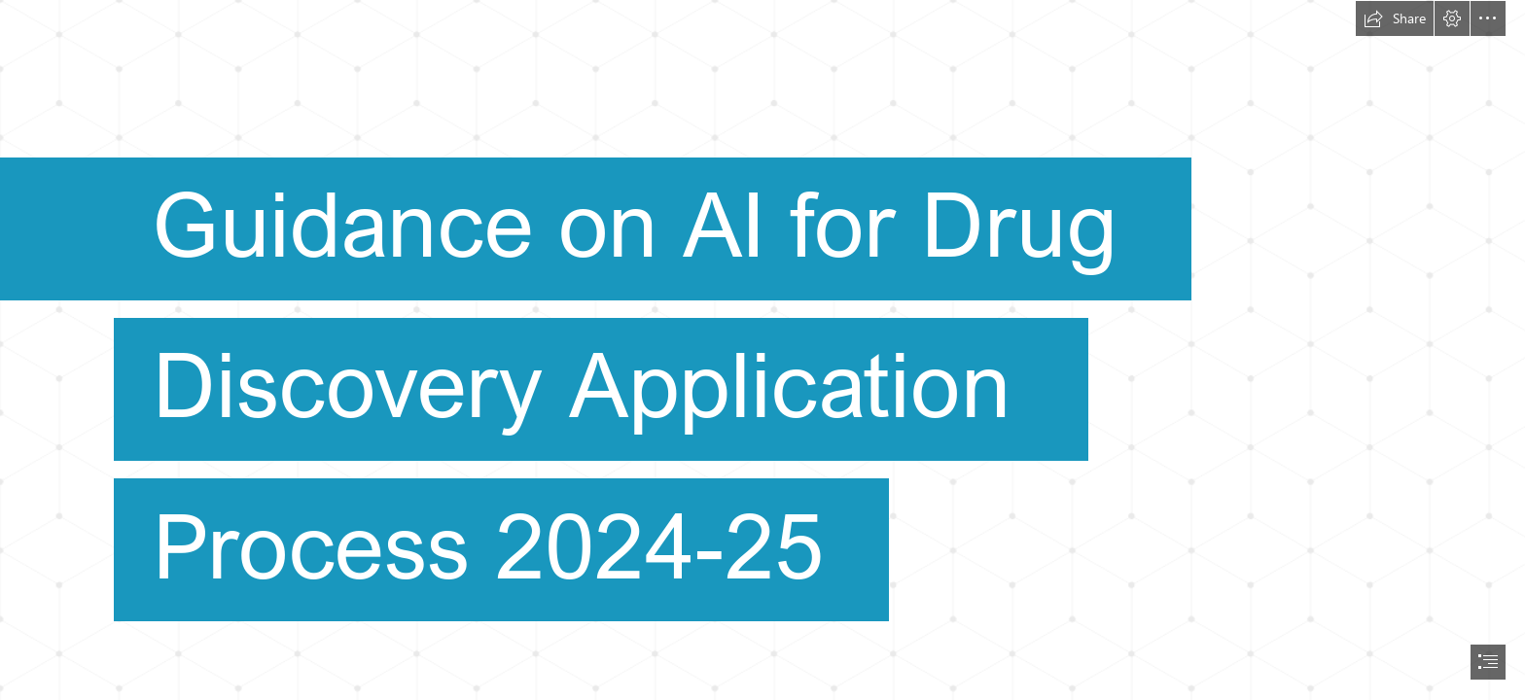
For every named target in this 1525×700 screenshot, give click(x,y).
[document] (762, 350)
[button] (1395, 18)
